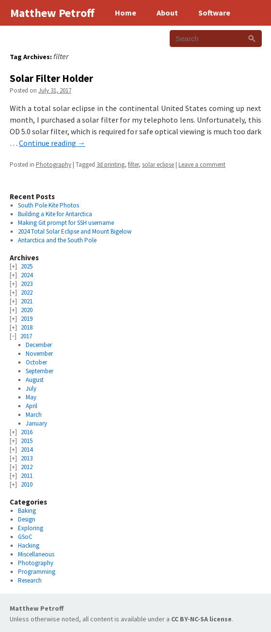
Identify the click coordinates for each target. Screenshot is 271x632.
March (34, 415)
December (39, 345)
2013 (26, 458)
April (31, 406)
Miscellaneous (36, 554)
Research (30, 580)
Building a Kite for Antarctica (55, 214)
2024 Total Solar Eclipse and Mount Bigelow (74, 231)
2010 (26, 484)
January (36, 423)
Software (214, 12)
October (36, 362)
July (31, 388)
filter (133, 164)
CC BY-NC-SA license (201, 619)
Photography (53, 164)
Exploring (30, 528)
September (39, 371)
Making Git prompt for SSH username (66, 223)
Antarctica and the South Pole (57, 240)
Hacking (28, 545)
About (167, 12)
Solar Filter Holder (51, 78)
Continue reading (52, 143)
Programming (36, 572)
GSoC (25, 537)
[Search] (252, 38)
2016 (26, 432)
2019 (26, 319)
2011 (26, 476)
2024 (26, 275)
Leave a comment (201, 164)
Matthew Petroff (37, 608)
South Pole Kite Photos (48, 205)
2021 (26, 301)
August (35, 380)
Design (26, 519)
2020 (26, 310)
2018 (26, 327)
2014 (26, 449)
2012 (26, 467)
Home (125, 12)
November (39, 353)
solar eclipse (158, 164)
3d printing (110, 164)
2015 (26, 441)
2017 (26, 336)
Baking (27, 510)
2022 (26, 292)
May (31, 397)
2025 (26, 266)
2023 (26, 284)
